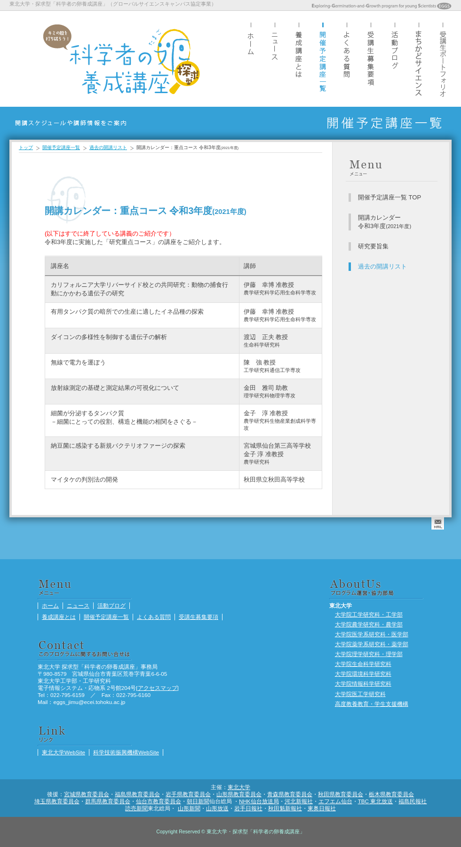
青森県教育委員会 (289, 794)
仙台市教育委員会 (158, 801)
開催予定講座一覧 (323, 58)
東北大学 (239, 787)
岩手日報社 (248, 808)
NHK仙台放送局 (259, 801)
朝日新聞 (198, 801)
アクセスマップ (157, 688)
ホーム (251, 58)
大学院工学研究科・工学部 (369, 614)
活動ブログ (395, 58)
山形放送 (217, 808)
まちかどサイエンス (419, 58)
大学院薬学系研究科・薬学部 (371, 644)
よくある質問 (347, 58)
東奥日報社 (322, 808)
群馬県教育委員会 (107, 801)
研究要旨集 (373, 246)
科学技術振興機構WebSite (126, 752)
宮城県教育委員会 (86, 794)
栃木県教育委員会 (391, 794)
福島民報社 (412, 801)
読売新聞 (136, 808)
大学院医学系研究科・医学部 (371, 634)
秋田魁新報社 (285, 808)
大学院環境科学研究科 (363, 674)
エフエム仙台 (335, 801)
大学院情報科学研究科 (363, 684)
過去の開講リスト (108, 147)
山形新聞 (189, 808)
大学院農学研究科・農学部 (369, 624)
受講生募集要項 (371, 58)
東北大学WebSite (63, 752)
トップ (26, 147)
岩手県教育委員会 (188, 794)
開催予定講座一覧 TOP (389, 197)
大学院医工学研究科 (360, 694)
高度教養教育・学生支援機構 (371, 704)
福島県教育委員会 (137, 794)
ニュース (275, 58)
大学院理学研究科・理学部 (369, 654)
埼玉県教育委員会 (56, 801)
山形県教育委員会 (239, 794)
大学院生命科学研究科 (363, 664)
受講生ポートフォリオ (443, 58)
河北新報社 (299, 801)
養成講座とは (299, 58)
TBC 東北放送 (375, 801)
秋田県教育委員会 (340, 794)
